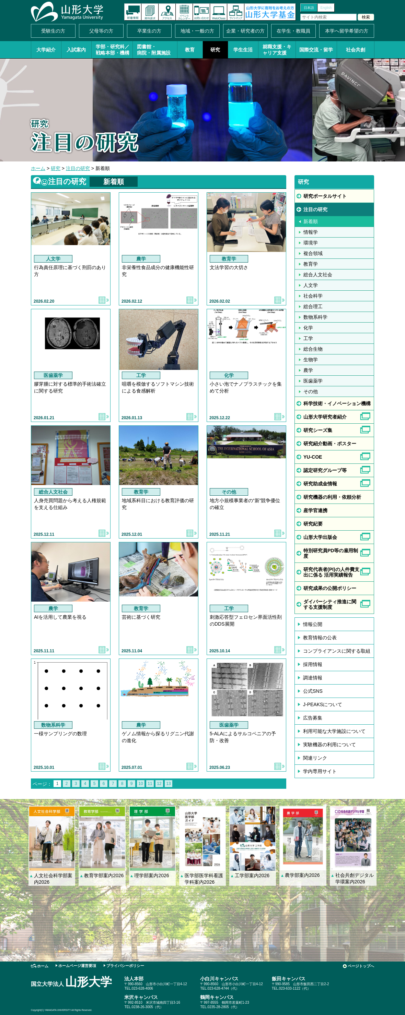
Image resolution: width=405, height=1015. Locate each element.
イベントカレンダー (184, 12)
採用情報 (312, 664)
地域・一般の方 (197, 31)
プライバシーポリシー (125, 966)
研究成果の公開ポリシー (329, 588)
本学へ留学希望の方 (346, 31)
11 (150, 783)
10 (140, 783)
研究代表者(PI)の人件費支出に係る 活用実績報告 (331, 572)
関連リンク (315, 758)
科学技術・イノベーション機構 (337, 403)
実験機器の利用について (329, 744)
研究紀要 (313, 524)
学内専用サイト (320, 771)
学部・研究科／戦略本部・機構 (112, 50)
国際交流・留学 (316, 49)
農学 (308, 370)
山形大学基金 (270, 12)
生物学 (310, 359)
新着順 (310, 221)
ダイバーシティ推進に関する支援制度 (329, 604)
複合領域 (313, 253)
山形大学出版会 (320, 537)
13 (168, 783)
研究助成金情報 (320, 483)
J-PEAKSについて (322, 704)
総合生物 (313, 349)
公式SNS (313, 691)
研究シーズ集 (317, 430)
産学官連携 (315, 510)
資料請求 (150, 12)
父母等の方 (101, 31)
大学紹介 (46, 49)
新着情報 (132, 12)
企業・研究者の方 (245, 31)
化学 (308, 327)
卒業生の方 (149, 31)
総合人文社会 (317, 274)
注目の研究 (78, 168)
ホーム (38, 168)
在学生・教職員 (293, 31)
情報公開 (312, 624)
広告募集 (312, 718)
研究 (215, 49)
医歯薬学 (313, 381)
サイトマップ (235, 12)
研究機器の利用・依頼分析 (332, 497)
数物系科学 (315, 317)
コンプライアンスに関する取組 (336, 651)
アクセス (167, 12)
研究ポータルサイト (325, 196)
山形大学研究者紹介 (325, 417)
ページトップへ (361, 966)
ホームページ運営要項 (77, 966)
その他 (310, 391)
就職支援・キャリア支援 (277, 50)
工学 (308, 338)
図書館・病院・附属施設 (154, 50)
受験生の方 (53, 31)
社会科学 (313, 296)
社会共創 (355, 49)
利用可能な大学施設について (334, 731)
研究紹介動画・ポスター (329, 443)
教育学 (310, 264)
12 (159, 783)
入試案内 (76, 49)
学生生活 (243, 49)
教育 (190, 49)
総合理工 (313, 306)
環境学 (310, 242)
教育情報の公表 (320, 637)
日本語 (309, 8)
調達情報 (312, 677)
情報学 (310, 232)
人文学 (310, 285)
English (326, 8)
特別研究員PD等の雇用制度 (330, 553)
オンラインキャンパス (218, 12)
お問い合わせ (201, 12)
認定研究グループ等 (325, 470)
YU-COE (312, 457)
